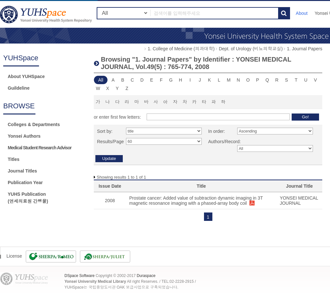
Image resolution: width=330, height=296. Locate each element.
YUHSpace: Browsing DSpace (46, 14)
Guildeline (19, 88)
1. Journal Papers (304, 48)
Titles (13, 159)
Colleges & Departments (34, 124)
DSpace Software (79, 275)
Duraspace (146, 275)
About (302, 13)
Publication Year (25, 182)
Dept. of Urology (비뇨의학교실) (251, 48)
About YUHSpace (26, 76)
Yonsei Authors (24, 136)
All (100, 80)
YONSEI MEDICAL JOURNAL (299, 200)
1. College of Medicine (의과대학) (181, 48)
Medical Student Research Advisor (40, 147)
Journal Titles (22, 170)
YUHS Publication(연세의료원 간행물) (28, 198)
